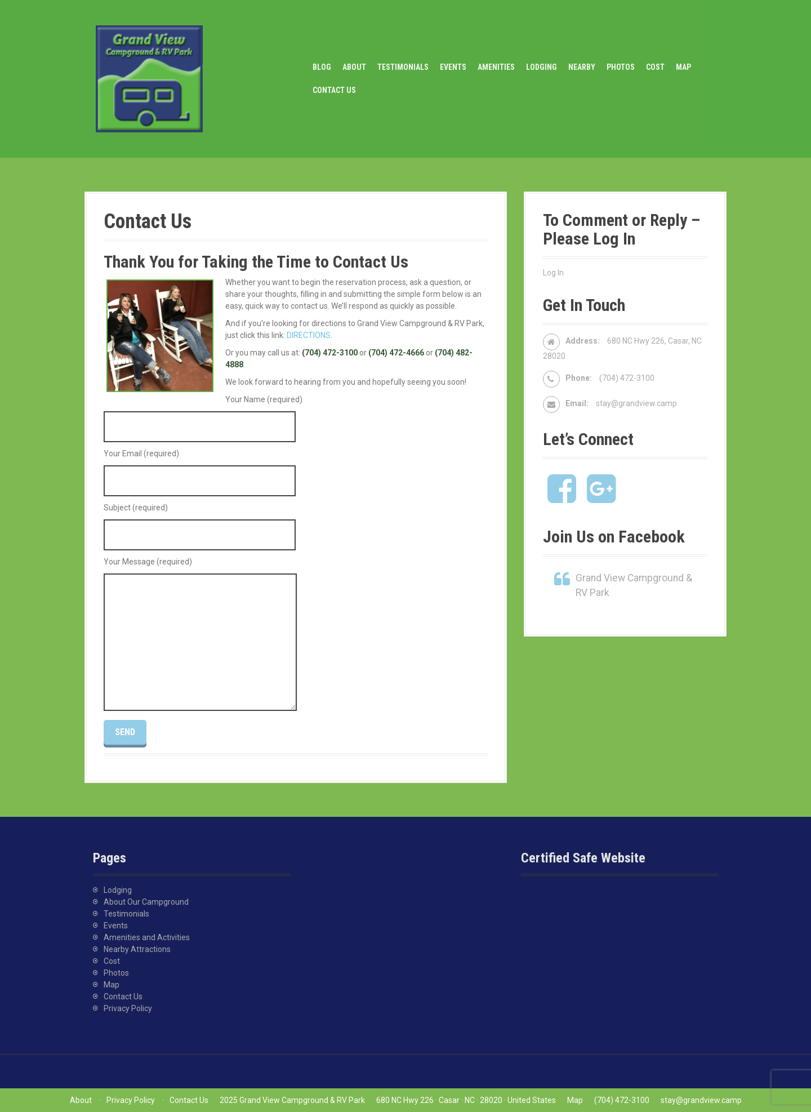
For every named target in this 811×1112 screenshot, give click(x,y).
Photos (621, 67)
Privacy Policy (128, 1008)
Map (683, 67)
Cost (655, 67)
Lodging (541, 67)
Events (453, 67)
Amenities (496, 67)
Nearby (581, 67)
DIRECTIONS (309, 335)
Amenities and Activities (147, 937)
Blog (322, 67)
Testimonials (403, 67)
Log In (553, 272)
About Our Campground (146, 901)
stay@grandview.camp (636, 403)
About (354, 67)
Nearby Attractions (137, 949)
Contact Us (334, 90)
